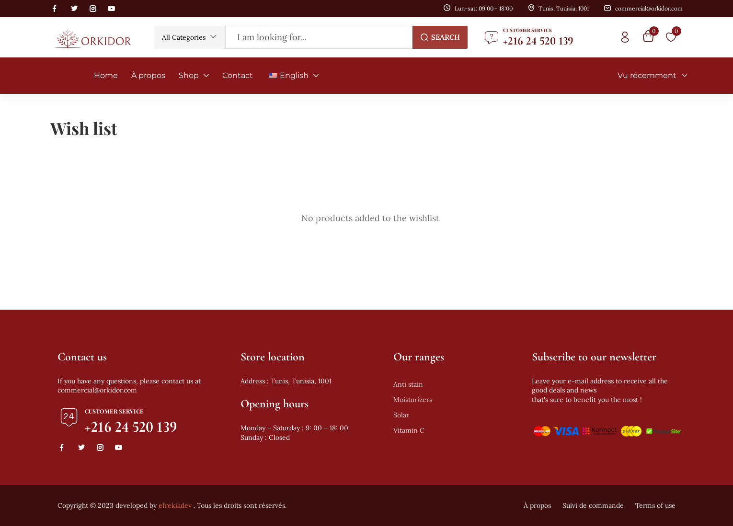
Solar (401, 415)
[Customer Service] (491, 37)
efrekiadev (175, 505)
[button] (189, 37)
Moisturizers (412, 399)
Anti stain (408, 384)
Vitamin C (408, 430)
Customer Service (527, 30)
